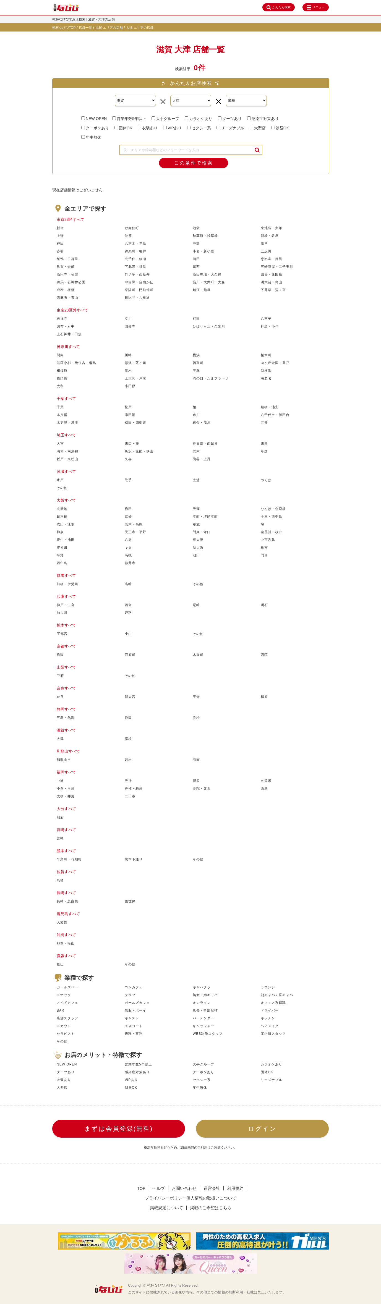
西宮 (128, 605)
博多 (196, 781)
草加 (264, 451)
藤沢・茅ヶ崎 (135, 363)
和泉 (60, 532)
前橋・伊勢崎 (67, 584)
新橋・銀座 (270, 236)
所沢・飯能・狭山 (139, 451)
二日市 (130, 796)
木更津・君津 (67, 423)
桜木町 (266, 355)
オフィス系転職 (273, 1003)
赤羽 (60, 251)
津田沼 (130, 415)
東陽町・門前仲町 (139, 290)
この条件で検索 (193, 163)
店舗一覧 (85, 28)
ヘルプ (158, 1188)
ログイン (262, 1128)
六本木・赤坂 (135, 243)
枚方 (264, 547)
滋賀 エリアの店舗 (109, 28)
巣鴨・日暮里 (67, 259)
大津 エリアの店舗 (139, 28)
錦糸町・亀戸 (135, 251)
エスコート (134, 1026)
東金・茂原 (202, 423)
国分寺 (130, 326)
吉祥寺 (62, 319)
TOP (141, 1188)
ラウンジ (268, 987)
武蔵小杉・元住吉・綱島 (76, 363)
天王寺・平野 (135, 532)
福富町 (198, 363)
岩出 (128, 760)
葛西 (196, 267)
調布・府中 (66, 326)
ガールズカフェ (137, 1003)
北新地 (62, 509)
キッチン (268, 1018)
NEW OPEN (94, 118)
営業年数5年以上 (129, 118)
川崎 (128, 355)
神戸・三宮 (66, 605)
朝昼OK (280, 128)
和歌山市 (64, 760)
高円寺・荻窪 (67, 274)
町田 (196, 319)
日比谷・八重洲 (137, 298)
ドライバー (270, 1010)
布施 (196, 524)
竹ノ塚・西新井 (137, 274)
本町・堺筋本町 (205, 517)
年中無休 (91, 137)
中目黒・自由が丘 (139, 282)
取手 (128, 480)
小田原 (130, 386)
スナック (64, 995)
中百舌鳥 (268, 540)
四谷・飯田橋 (271, 274)
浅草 (264, 243)
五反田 (266, 251)
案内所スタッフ (273, 1034)
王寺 (196, 697)
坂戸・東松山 (67, 459)
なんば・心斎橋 (273, 509)
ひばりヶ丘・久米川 (209, 326)
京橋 (128, 517)
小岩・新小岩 (203, 251)
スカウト (64, 1026)
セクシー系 (199, 128)
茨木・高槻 (134, 524)
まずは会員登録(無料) (118, 1128)
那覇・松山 (66, 943)
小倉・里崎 (66, 788)
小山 (128, 634)
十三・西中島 (271, 517)
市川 (196, 415)
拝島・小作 (270, 326)
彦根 (128, 739)
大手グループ (165, 118)
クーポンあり (95, 128)
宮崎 (60, 838)
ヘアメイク (270, 1026)
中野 (196, 243)
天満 (196, 509)
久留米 (266, 781)
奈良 (60, 697)
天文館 (62, 922)
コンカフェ (134, 987)
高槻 (128, 555)
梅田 (128, 509)
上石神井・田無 (69, 334)
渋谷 (128, 236)
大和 (60, 386)
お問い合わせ (184, 1188)
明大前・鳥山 (271, 282)
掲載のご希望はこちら (210, 1208)
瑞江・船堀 (202, 290)
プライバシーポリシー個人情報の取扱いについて (190, 1198)
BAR (60, 1010)
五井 (264, 423)
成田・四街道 (135, 423)
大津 (60, 739)
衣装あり (148, 128)
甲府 (60, 676)
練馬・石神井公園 (71, 282)
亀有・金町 (66, 267)
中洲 (60, 781)
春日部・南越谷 (205, 444)
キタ (128, 547)
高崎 (128, 584)
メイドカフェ (67, 1003)
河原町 (130, 655)
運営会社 (211, 1188)
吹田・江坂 (66, 524)
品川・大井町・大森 (209, 282)
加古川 (62, 613)
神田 (60, 243)
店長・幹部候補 (205, 1010)
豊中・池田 (66, 540)
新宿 (60, 228)
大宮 (60, 444)
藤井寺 (130, 563)
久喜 (128, 459)
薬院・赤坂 (202, 788)
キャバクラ (202, 987)
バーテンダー (203, 1018)
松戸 (128, 407)
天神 (128, 781)
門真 (264, 555)
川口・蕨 (132, 444)
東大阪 (198, 540)
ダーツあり (230, 118)
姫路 (128, 613)
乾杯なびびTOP (63, 28)
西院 (264, 655)
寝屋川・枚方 (271, 532)
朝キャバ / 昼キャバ (277, 995)
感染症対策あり (263, 118)
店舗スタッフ (67, 1018)
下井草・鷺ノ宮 (273, 290)
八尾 (128, 540)
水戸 (60, 480)
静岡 (128, 718)
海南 (196, 760)
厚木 (128, 371)
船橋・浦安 (270, 407)
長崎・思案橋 (67, 901)
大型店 (258, 128)
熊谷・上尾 (202, 459)
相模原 (62, 371)
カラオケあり (198, 118)
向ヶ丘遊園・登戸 (275, 363)
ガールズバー (67, 987)
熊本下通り (134, 859)
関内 (60, 355)
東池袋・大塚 (271, 228)
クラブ (130, 995)
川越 (264, 444)
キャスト (132, 1018)
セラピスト (66, 1034)
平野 (60, 555)
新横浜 (266, 371)
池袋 (196, 228)
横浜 (196, 355)
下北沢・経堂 (135, 267)
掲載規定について (166, 1208)
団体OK (123, 128)
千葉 (60, 407)
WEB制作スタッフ (208, 1034)
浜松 (196, 718)
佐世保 (130, 901)
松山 (60, 964)
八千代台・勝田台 (275, 415)
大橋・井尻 (66, 796)
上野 (60, 236)
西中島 (62, 563)
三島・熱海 (66, 718)
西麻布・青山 (67, 298)
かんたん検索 (279, 7)
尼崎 (196, 605)
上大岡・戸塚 (135, 378)
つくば (266, 480)
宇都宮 (62, 634)
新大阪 (198, 547)
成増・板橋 (66, 290)
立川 (128, 319)
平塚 (196, 371)
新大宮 (130, 697)
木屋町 (198, 655)
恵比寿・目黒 (271, 259)
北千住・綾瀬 (135, 259)
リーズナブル (230, 128)
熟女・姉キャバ (205, 995)
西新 (264, 788)
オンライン (202, 1003)
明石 (264, 605)
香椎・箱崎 (134, 788)
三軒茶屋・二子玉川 (277, 267)
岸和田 (62, 547)
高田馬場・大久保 (207, 274)
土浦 (196, 480)
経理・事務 (134, 1034)
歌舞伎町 (132, 228)
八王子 (266, 319)
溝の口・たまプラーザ (211, 378)
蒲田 (196, 259)
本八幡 (62, 415)
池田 (196, 555)
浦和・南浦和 (67, 451)
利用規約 (235, 1188)
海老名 (266, 378)
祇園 (60, 655)
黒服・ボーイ (135, 1010)
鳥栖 (60, 880)
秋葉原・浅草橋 (205, 236)
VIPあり (172, 128)
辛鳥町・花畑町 (69, 859)
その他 (62, 488)
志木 (196, 451)
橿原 (264, 697)
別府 (60, 817)
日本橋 (62, 517)
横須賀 (62, 378)
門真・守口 (202, 532)
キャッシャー (203, 1026)
